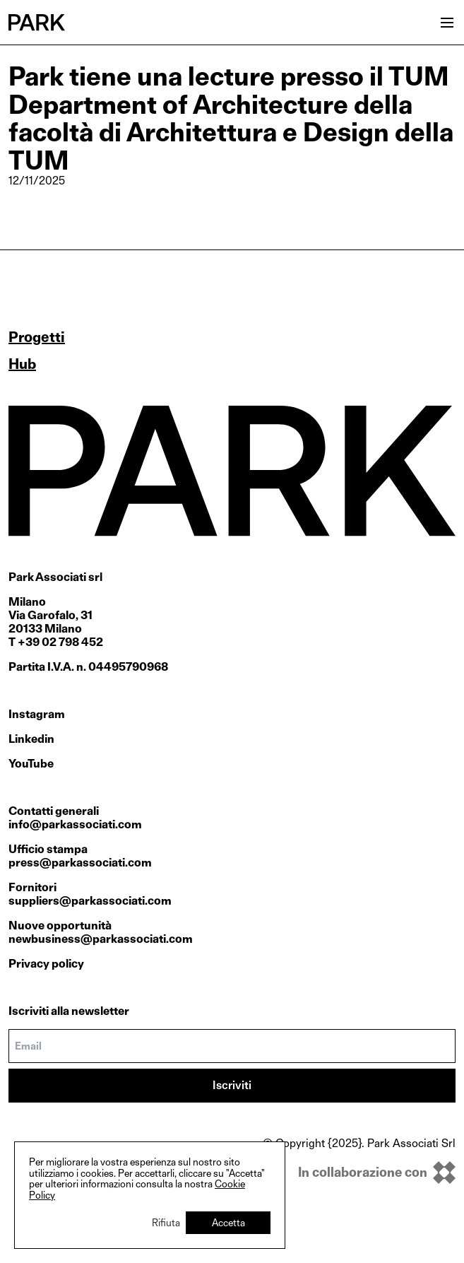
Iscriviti (232, 1085)
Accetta (228, 1222)
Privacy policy (46, 963)
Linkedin (31, 739)
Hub (22, 364)
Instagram (36, 714)
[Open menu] (447, 22)
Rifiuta (166, 1222)
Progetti (36, 337)
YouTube (31, 763)
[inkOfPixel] (359, 1172)
